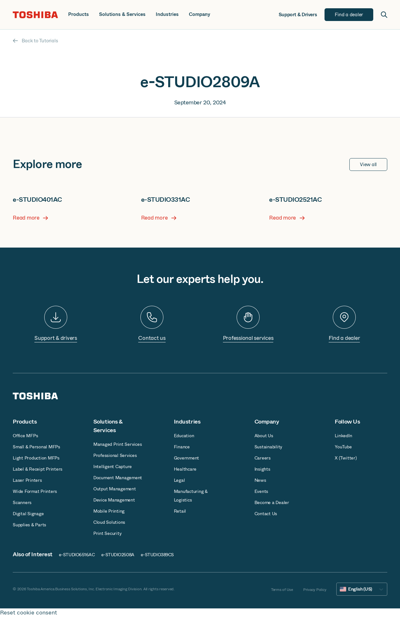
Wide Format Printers (35, 491)
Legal (179, 480)
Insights (262, 469)
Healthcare (185, 469)
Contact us (152, 338)
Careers (262, 458)
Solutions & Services (122, 14)
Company (199, 14)
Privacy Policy (314, 589)
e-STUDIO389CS (157, 554)
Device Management (114, 500)
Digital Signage (28, 513)
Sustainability (268, 447)
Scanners (22, 502)
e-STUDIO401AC (37, 199)
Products (78, 14)
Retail (180, 511)
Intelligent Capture (112, 466)
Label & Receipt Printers (37, 469)
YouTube (343, 447)
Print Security (107, 533)
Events (261, 491)
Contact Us (265, 513)
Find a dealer (344, 338)
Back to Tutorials (35, 40)
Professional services (248, 338)
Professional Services (115, 455)
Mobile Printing (109, 511)
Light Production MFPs (36, 458)
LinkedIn (343, 435)
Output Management (114, 489)
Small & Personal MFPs (36, 447)
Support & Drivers (298, 14)
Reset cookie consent (28, 612)
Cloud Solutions (109, 522)
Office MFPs (25, 435)
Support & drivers (55, 338)
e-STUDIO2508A (117, 554)
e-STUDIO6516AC (77, 554)
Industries (167, 14)
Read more (30, 218)
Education (184, 435)
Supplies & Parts (29, 525)
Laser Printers (27, 480)
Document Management (117, 477)
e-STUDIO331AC (165, 199)
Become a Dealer (271, 502)
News (260, 480)
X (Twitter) (345, 458)
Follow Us (347, 421)
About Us (263, 435)
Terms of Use (282, 589)
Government (186, 458)
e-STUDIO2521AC (295, 199)
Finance (182, 447)
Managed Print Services (117, 444)
